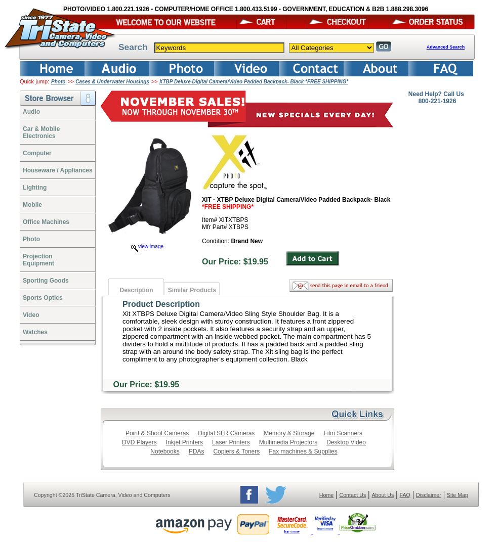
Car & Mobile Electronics (41, 132)
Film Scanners (342, 433)
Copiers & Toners (236, 451)
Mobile (32, 204)
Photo (58, 81)
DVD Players (139, 442)
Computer (37, 153)
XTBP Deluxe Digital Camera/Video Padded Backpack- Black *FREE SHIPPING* (253, 81)
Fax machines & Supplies (303, 451)
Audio (31, 111)
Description (136, 290)
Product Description (161, 304)
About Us (382, 495)
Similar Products (192, 290)
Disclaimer (428, 495)
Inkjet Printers (184, 442)
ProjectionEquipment (38, 260)
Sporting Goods (46, 280)
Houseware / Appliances (58, 170)
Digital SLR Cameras (226, 433)
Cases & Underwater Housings (112, 81)
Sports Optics (43, 297)
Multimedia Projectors (288, 442)
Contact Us (353, 495)
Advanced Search (446, 47)
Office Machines (46, 221)
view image (147, 246)
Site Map (457, 495)
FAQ (404, 495)
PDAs (196, 451)
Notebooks (164, 451)
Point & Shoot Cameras (157, 433)
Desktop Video (346, 442)
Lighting (35, 187)
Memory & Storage (289, 433)
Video (31, 315)
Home (326, 495)
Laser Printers (231, 442)
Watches (35, 332)
